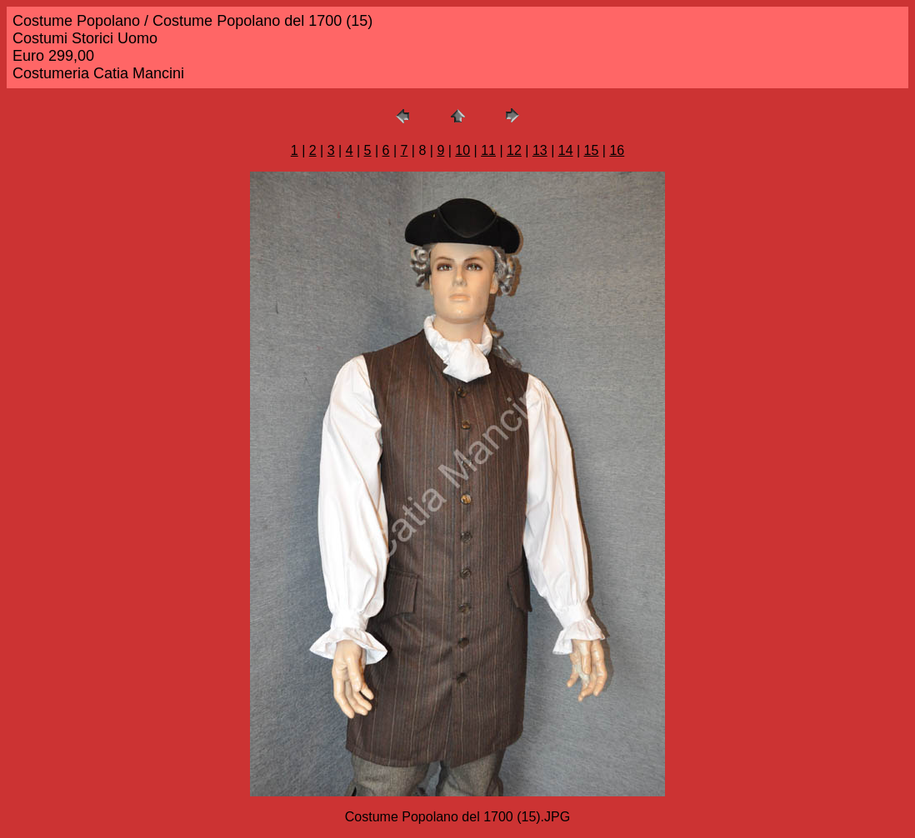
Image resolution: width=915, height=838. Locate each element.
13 (540, 150)
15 (591, 150)
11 (488, 150)
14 (565, 150)
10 (462, 150)
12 (514, 150)
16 (616, 150)
